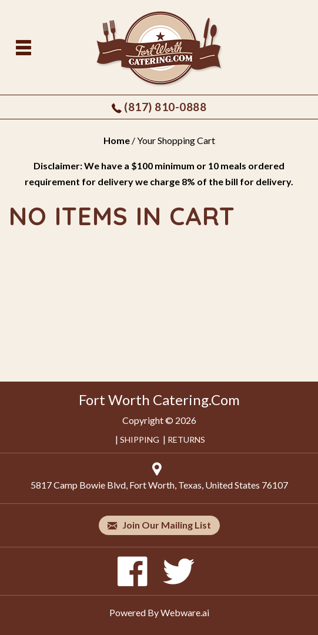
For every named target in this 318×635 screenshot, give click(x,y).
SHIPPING (139, 439)
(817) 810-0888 (165, 106)
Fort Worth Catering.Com (159, 399)
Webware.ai (184, 612)
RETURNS (186, 439)
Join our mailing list (159, 525)
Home (116, 140)
